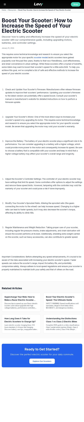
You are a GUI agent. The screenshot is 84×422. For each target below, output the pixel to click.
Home (4, 10)
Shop (76, 4)
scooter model (41, 57)
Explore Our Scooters (42, 361)
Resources (12, 10)
